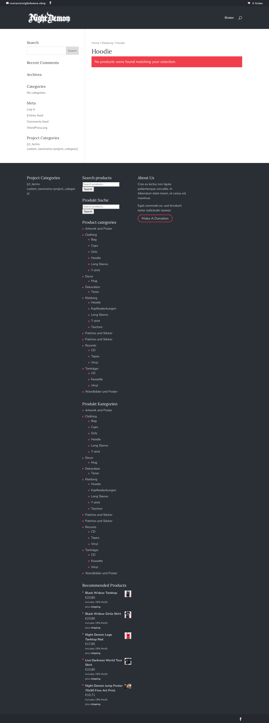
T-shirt (95, 270)
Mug (94, 281)
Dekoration (92, 287)
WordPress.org (37, 128)
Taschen (97, 327)
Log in (31, 109)
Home (229, 17)
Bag (94, 239)
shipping (95, 606)
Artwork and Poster (98, 229)
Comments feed (38, 122)
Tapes (95, 356)
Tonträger (91, 369)
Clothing (91, 235)
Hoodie (96, 258)
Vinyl (94, 362)
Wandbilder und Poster (101, 391)
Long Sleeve (99, 264)
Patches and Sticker (98, 333)
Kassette (97, 379)
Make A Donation (155, 218)
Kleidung (107, 43)
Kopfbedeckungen (103, 308)
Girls (94, 252)
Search (88, 189)
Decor (89, 276)
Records (90, 345)
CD (93, 350)
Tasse (95, 292)
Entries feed (35, 115)
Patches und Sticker (98, 339)
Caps (94, 246)
